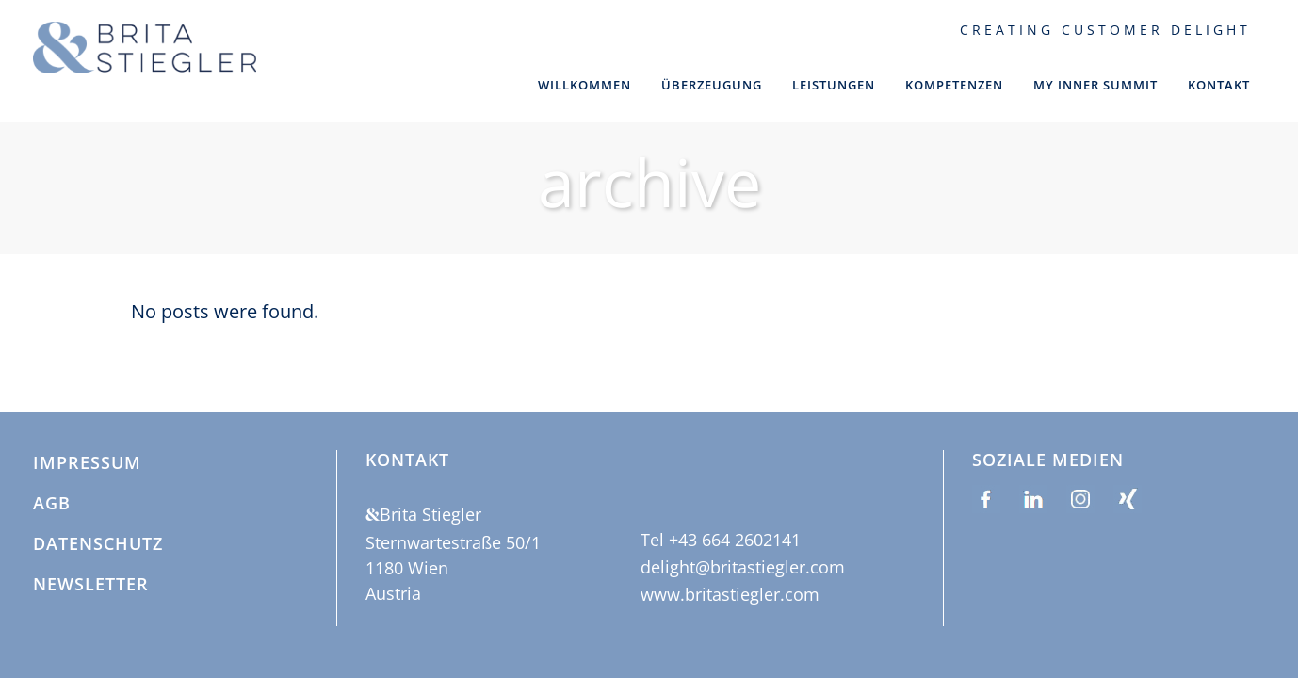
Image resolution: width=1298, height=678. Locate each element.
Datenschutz (98, 544)
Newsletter (91, 584)
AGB (52, 503)
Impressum (87, 463)
